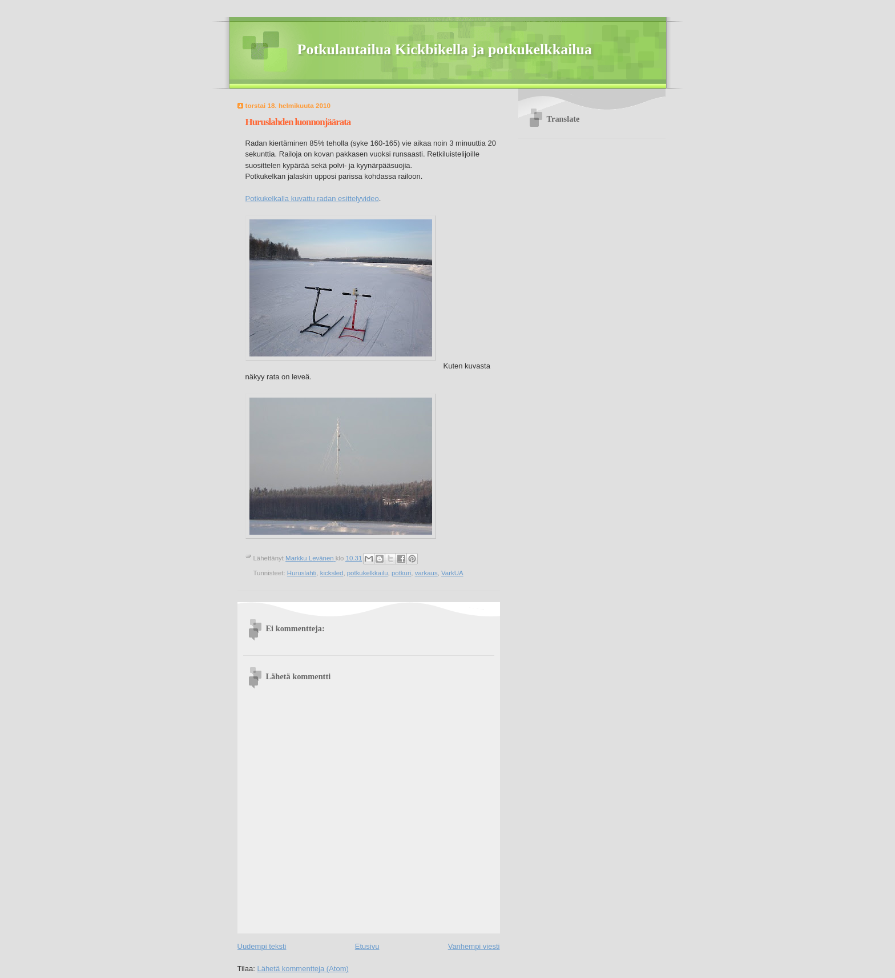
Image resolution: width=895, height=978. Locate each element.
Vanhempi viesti (474, 946)
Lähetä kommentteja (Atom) (302, 968)
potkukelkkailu (367, 573)
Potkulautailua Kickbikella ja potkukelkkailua (444, 49)
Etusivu (367, 946)
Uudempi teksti (262, 946)
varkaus (426, 573)
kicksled (332, 573)
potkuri (401, 573)
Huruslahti (302, 573)
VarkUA (452, 573)
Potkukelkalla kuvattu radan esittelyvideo (312, 198)
